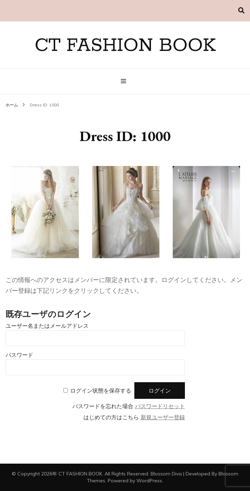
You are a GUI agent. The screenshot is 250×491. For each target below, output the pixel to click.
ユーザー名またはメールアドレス (47, 326)
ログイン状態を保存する (100, 391)
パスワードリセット (160, 406)
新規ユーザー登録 (163, 417)
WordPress (149, 480)
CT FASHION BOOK (125, 46)
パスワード (19, 355)
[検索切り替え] (241, 10)
